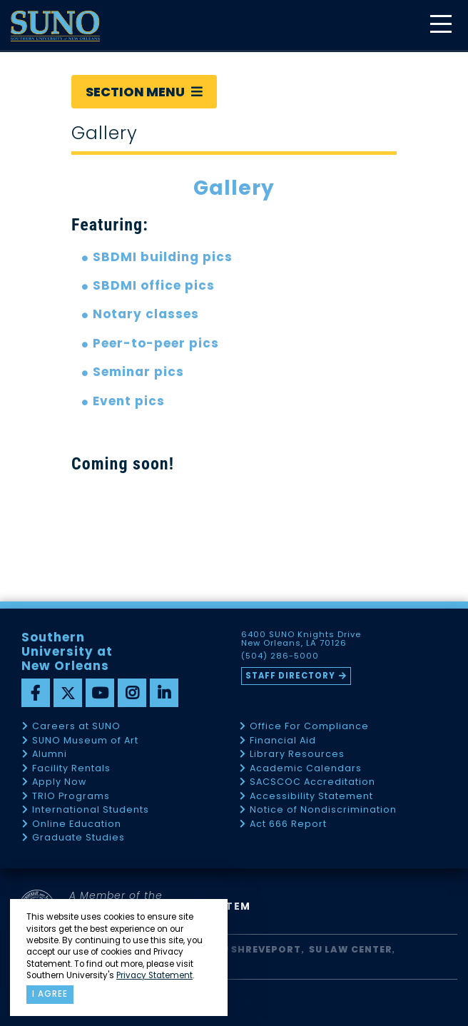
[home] (55, 26)
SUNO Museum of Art (85, 741)
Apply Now (59, 782)
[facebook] (35, 693)
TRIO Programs (71, 796)
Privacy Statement (154, 975)
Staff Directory (290, 675)
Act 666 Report (288, 824)
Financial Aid (283, 741)
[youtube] (100, 693)
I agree (50, 994)
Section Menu (144, 92)
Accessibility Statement (311, 796)
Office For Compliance (309, 726)
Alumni (49, 754)
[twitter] (68, 693)
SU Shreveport (258, 949)
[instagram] (132, 693)
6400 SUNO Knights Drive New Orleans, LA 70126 (301, 639)
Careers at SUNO (76, 726)
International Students (90, 810)
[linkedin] (164, 693)
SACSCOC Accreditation (312, 782)
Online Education (76, 824)
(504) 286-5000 (280, 656)
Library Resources (297, 754)
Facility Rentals (71, 768)
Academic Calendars (306, 768)
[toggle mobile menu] (440, 25)
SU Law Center (350, 949)
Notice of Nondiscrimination (323, 810)
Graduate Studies (78, 838)
